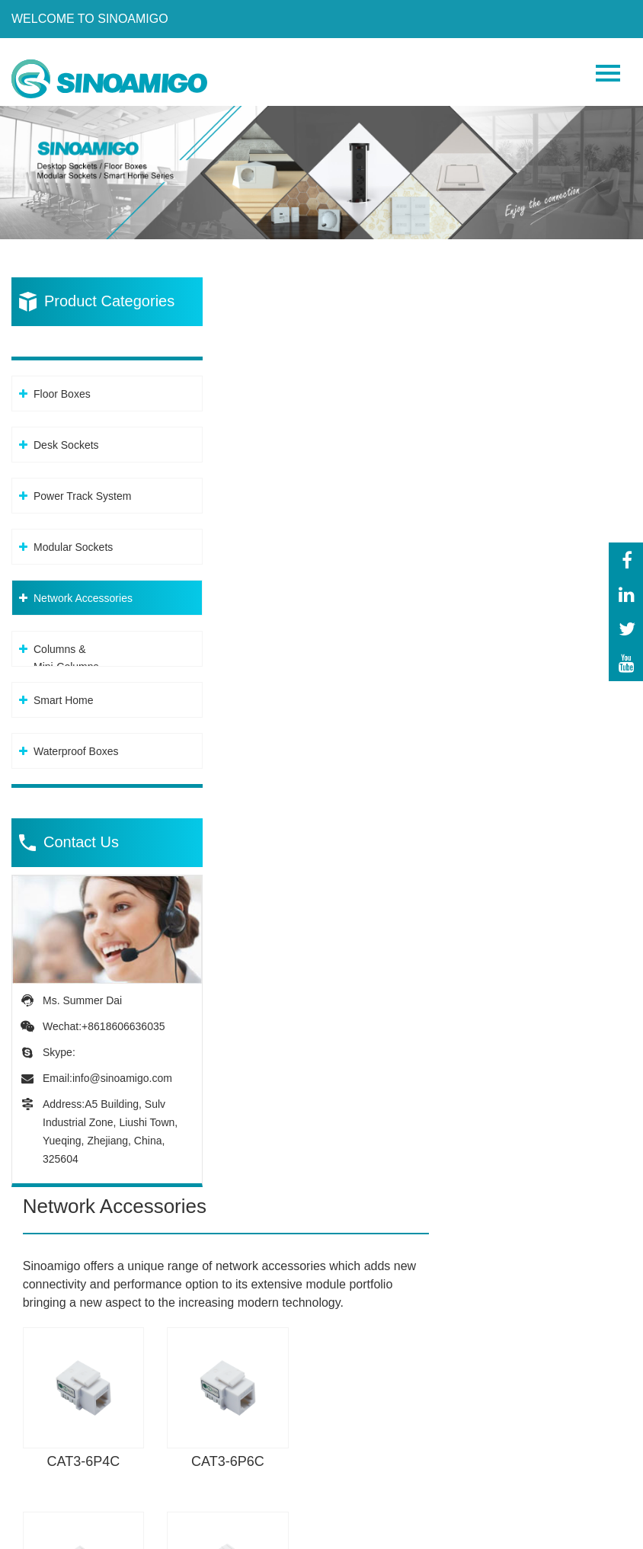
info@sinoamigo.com (122, 1070)
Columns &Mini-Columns (66, 649)
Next (611, 1147)
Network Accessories (83, 590)
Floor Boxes (62, 385)
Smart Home (64, 692)
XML (255, 1533)
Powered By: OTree (76, 1533)
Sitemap (300, 1533)
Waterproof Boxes (76, 743)
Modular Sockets (73, 539)
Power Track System (82, 488)
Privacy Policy (188, 1533)
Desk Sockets (66, 436)
